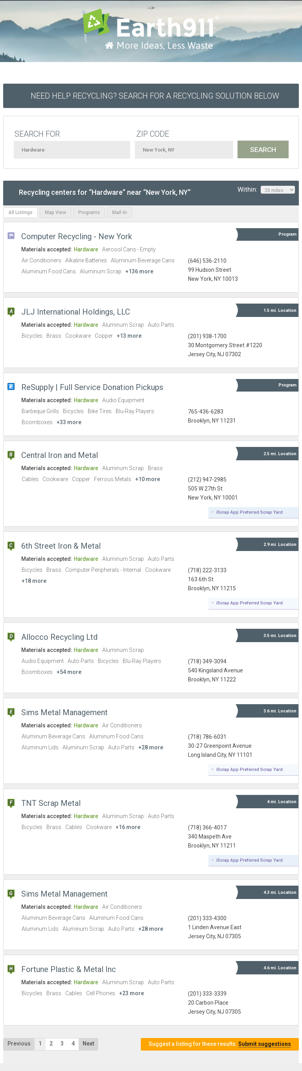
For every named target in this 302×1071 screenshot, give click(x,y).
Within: (266, 189)
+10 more (147, 479)
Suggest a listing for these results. (220, 1044)
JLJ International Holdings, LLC (75, 312)
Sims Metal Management (64, 712)
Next (88, 1043)
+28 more (150, 747)
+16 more (128, 827)
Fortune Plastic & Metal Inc (68, 969)
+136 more (139, 271)
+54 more (69, 672)
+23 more (131, 993)
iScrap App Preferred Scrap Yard (249, 512)
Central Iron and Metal (59, 455)
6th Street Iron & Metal (61, 546)
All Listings (20, 212)
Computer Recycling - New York (76, 236)
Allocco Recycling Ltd (59, 637)
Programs (89, 212)
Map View (55, 212)
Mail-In (119, 212)
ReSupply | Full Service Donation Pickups (92, 387)
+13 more (129, 336)
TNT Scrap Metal (51, 803)
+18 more (34, 581)
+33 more (69, 422)
